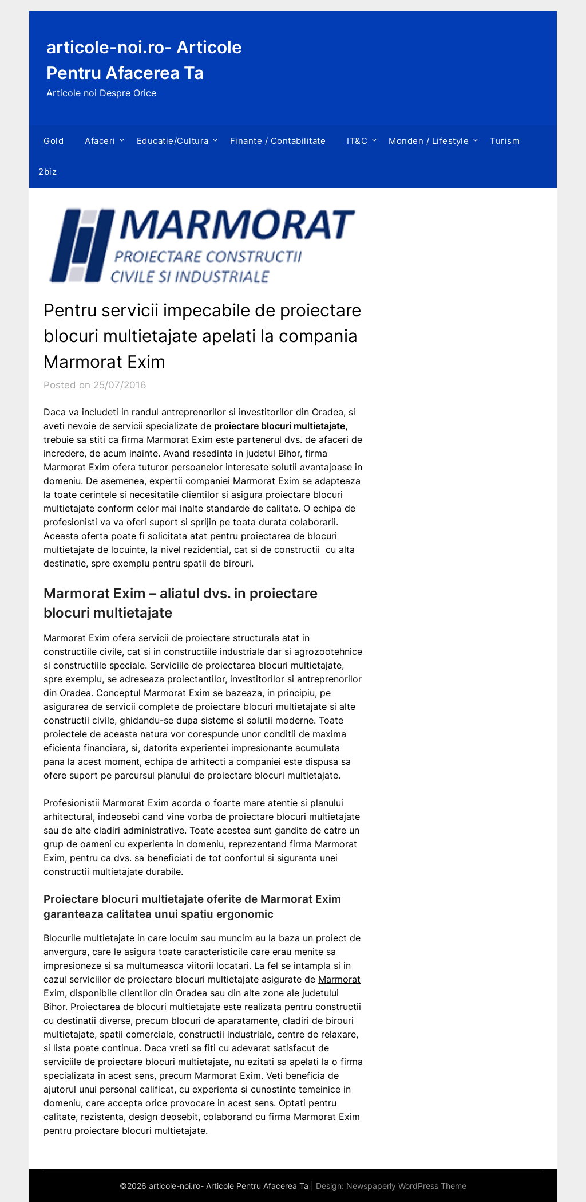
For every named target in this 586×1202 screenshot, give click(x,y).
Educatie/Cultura (173, 140)
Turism (505, 140)
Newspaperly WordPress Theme (406, 1186)
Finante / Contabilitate (278, 140)
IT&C (357, 140)
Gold (53, 140)
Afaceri (100, 140)
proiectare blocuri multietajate (279, 425)
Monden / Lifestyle (429, 140)
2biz (47, 171)
